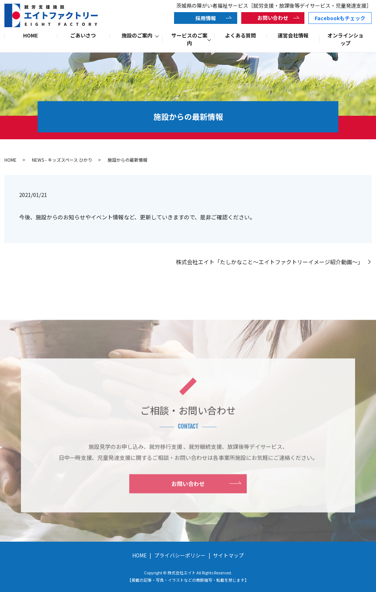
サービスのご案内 (189, 39)
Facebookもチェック (340, 18)
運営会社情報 (293, 35)
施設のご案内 (137, 35)
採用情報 (205, 18)
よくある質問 (240, 35)
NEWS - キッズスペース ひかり (62, 160)
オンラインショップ (346, 39)
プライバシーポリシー (180, 555)
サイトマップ (228, 555)
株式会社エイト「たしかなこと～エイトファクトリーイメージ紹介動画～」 (271, 262)
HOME (30, 35)
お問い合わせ (272, 17)
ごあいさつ (83, 35)
